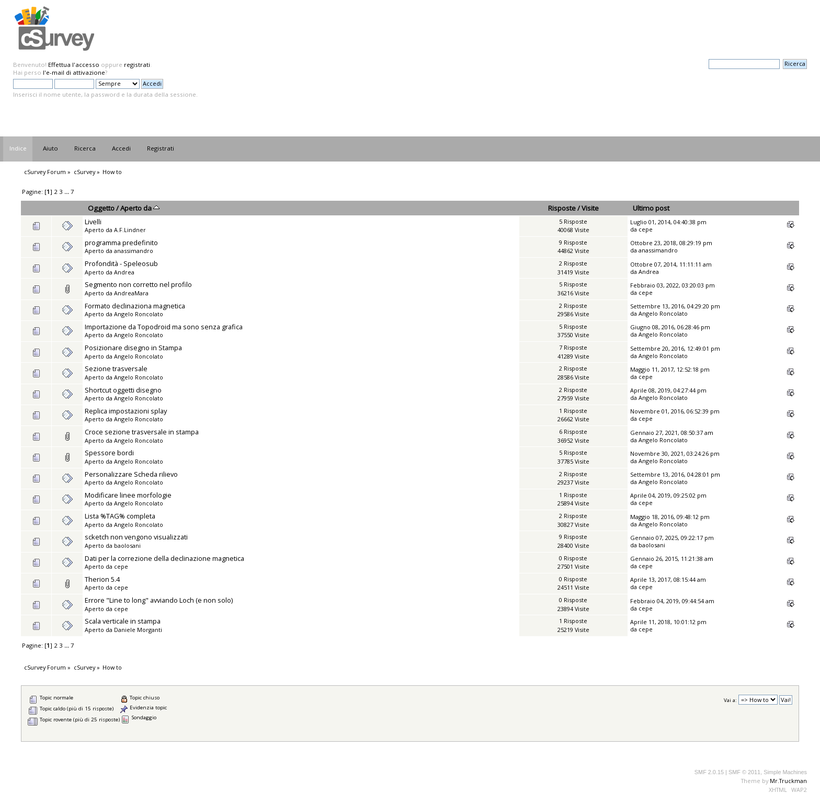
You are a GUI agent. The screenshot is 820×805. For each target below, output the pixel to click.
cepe (646, 229)
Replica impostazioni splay (126, 411)
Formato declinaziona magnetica (135, 305)
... (67, 192)
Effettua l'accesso (73, 64)
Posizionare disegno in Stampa (133, 347)
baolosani (127, 545)
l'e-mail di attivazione (74, 72)
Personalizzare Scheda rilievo (131, 474)
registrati (137, 64)
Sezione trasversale (116, 368)
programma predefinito (121, 242)
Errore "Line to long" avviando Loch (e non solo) (159, 600)
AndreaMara (131, 293)
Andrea (124, 272)
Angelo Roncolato (138, 314)
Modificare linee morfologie (128, 495)
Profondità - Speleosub (121, 263)
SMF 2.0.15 (709, 772)
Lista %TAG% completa (120, 516)
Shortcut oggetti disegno (123, 390)
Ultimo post (651, 208)
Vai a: (730, 700)
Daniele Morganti (138, 630)
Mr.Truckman (788, 781)
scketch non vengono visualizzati (136, 537)
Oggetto (101, 208)
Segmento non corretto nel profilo (138, 284)
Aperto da (140, 208)
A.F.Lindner (130, 230)
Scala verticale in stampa (123, 621)
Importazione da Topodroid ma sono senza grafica (164, 326)
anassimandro (133, 251)
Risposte (562, 208)
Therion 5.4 (102, 579)
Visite (590, 208)
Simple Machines (785, 772)
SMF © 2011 (744, 772)
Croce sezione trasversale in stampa (142, 431)
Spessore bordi (109, 452)
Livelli (93, 221)
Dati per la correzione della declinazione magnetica (164, 558)
